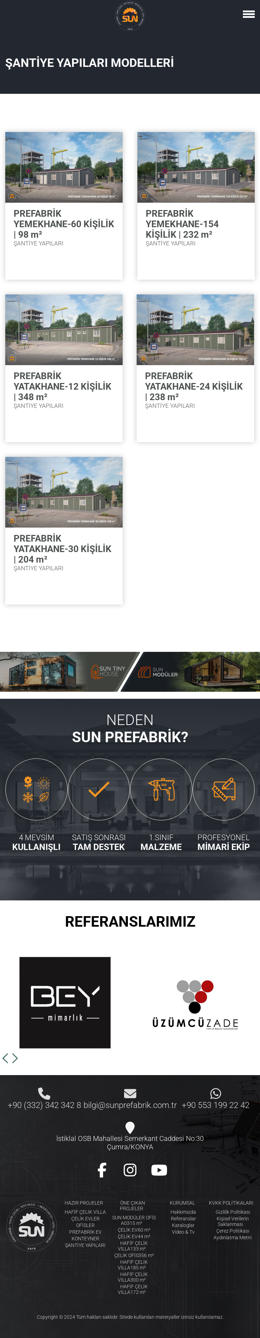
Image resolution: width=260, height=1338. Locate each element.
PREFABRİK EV (85, 1232)
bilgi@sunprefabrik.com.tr (130, 1105)
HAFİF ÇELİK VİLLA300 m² (133, 1277)
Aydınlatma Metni (233, 1237)
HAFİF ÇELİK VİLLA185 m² (133, 1264)
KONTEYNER (85, 1238)
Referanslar (183, 1218)
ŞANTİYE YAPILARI (85, 1245)
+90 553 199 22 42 (216, 1105)
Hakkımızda (183, 1212)
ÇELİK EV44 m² (134, 1236)
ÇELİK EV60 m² (134, 1230)
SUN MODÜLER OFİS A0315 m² (134, 1220)
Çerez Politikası (232, 1231)
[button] (5, 1058)
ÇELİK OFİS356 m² (134, 1255)
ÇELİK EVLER (85, 1218)
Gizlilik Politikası (233, 1212)
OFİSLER (85, 1225)
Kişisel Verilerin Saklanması (233, 1221)
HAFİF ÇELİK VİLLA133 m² (133, 1246)
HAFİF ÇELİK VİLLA (85, 1212)
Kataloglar (183, 1225)
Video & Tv (183, 1232)
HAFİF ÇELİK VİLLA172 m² (133, 1289)
